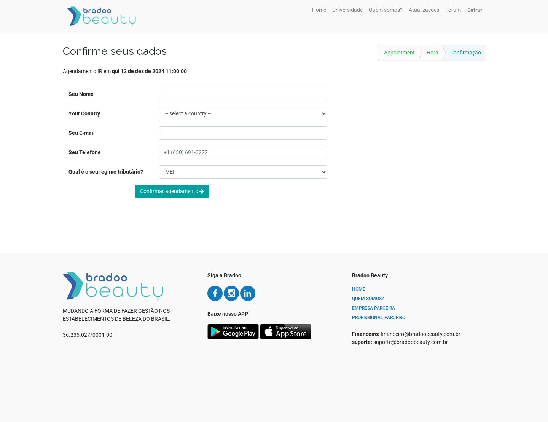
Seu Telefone (84, 152)
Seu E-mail (81, 133)
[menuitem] (319, 10)
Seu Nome (81, 94)
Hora (432, 53)
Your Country (84, 113)
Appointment (399, 53)
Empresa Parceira (373, 308)
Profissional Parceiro (378, 317)
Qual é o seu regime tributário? (105, 172)
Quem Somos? (368, 298)
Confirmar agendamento (172, 191)
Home (358, 289)
